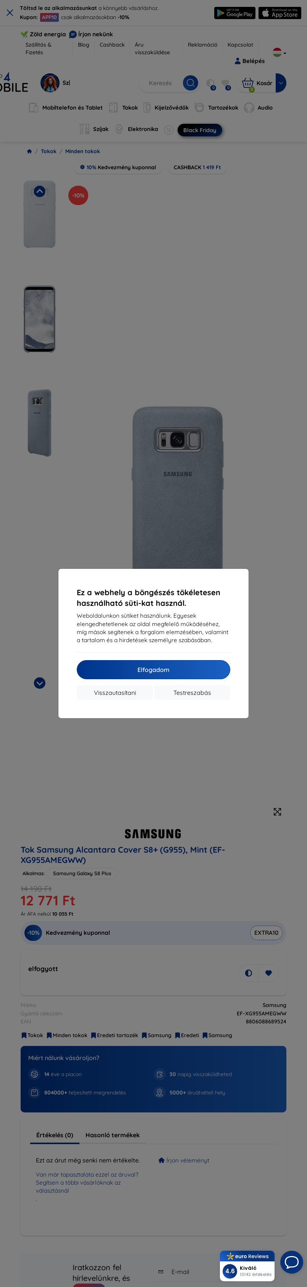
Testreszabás (192, 692)
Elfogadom (153, 669)
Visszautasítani (115, 692)
